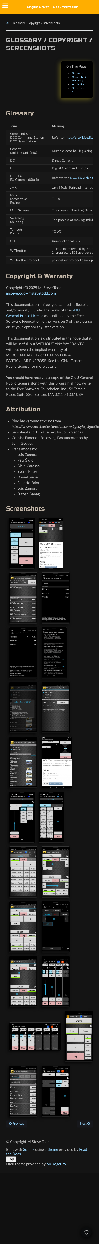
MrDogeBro (56, 1164)
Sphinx (28, 1149)
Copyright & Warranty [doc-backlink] (39, 276)
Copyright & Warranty (79, 78)
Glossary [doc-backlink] (20, 113)
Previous (16, 1123)
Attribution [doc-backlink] (23, 409)
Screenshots (79, 89)
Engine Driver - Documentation (52, 7)
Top (11, 1159)
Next (85, 1123)
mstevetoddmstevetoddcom (31, 293)
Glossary (77, 73)
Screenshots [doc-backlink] (25, 508)
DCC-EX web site (82, 178)
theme (53, 1149)
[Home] (7, 23)
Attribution (78, 84)
